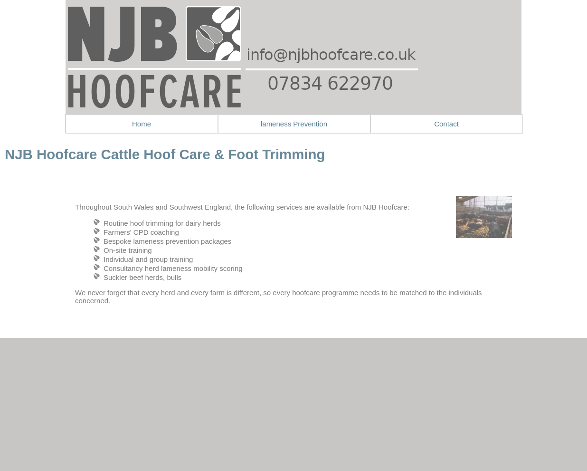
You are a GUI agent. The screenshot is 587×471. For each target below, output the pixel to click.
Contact (446, 124)
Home (141, 124)
